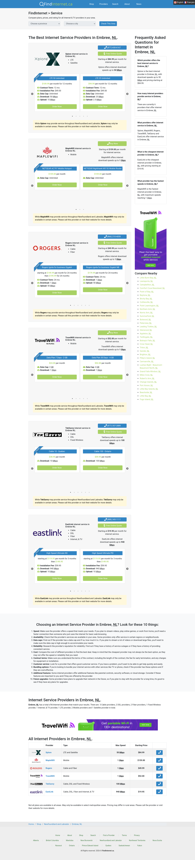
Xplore (48, 752)
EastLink (49, 792)
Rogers (49, 768)
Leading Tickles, (148, 326)
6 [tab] (89, 305)
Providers (103, 4)
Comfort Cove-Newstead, (152, 288)
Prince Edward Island (90, 846)
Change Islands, (148, 382)
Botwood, (145, 319)
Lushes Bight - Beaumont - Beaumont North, (151, 366)
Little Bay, (145, 396)
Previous (32, 94)
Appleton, (145, 333)
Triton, (144, 347)
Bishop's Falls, (147, 340)
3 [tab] (80, 116)
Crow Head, (146, 344)
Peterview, (146, 323)
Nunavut (58, 846)
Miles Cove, (146, 375)
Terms (124, 835)
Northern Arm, (147, 309)
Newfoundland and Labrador (111, 840)
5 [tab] (87, 116)
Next (127, 94)
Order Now (57, 106)
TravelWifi (50, 776)
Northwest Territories (137, 840)
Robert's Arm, (147, 378)
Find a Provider (109, 835)
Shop (91, 4)
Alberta (36, 840)
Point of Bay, (147, 291)
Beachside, (146, 392)
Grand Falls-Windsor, (150, 371)
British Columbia (52, 840)
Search (115, 4)
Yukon (139, 846)
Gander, (144, 351)
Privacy (137, 835)
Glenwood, (146, 330)
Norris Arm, (146, 312)
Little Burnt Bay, (148, 278)
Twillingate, (146, 337)
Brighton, (145, 354)
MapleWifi (50, 760)
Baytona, (145, 295)
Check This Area (108, 23)
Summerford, (147, 316)
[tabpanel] (57, 93)
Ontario (72, 846)
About (127, 4)
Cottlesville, (146, 302)
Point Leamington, (149, 305)
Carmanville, (147, 361)
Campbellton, (147, 285)
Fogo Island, (146, 399)
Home (57, 835)
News (138, 4)
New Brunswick (87, 840)
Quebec (108, 846)
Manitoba (69, 840)
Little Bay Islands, (149, 389)
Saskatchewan (124, 846)
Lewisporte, (146, 281)
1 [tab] (72, 116)
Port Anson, (146, 385)
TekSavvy (50, 784)
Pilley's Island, (147, 358)
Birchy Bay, (146, 298)
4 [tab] (83, 116)
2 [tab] (76, 116)
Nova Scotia (157, 840)
